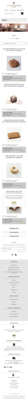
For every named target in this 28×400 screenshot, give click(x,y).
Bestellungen (14, 304)
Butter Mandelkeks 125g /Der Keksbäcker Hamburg (14, 49)
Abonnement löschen (22, 251)
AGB (14, 287)
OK (14, 202)
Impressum (14, 285)
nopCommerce (16, 393)
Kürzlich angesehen (14, 314)
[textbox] (13, 13)
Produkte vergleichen (14, 316)
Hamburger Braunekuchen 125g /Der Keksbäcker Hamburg (14, 121)
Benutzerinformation (14, 299)
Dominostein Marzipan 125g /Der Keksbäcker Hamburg (14, 85)
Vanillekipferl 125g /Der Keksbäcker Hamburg (14, 156)
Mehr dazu (14, 204)
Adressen (14, 301)
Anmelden (6, 10)
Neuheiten (14, 311)
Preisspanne (14, 232)
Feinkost (13, 38)
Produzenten (14, 236)
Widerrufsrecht (14, 289)
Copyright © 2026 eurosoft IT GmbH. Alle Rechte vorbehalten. (14, 398)
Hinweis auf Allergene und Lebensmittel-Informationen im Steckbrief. (11, 74)
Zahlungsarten (15, 361)
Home (10, 38)
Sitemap (14, 292)
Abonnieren (5, 251)
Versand (9, 79)
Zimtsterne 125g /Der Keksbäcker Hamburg (14, 192)
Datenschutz (6, 349)
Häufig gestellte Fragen (14, 282)
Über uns (14, 280)
